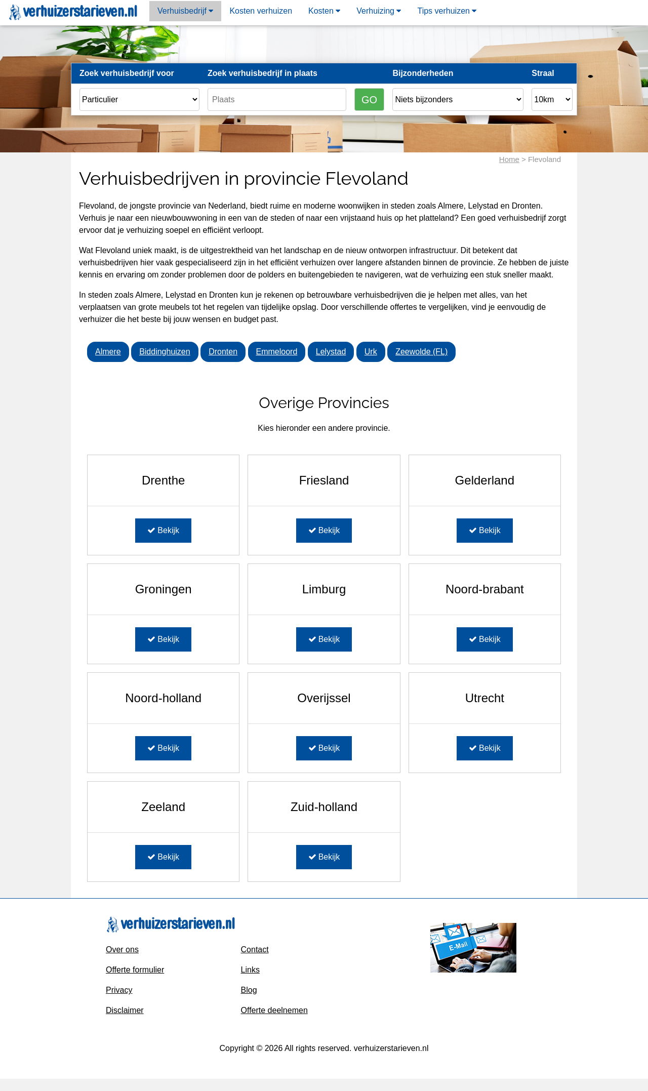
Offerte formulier (135, 969)
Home (509, 159)
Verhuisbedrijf (185, 11)
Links (250, 969)
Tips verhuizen (446, 11)
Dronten (223, 351)
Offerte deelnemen (274, 1010)
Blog (249, 990)
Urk (370, 351)
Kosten (324, 11)
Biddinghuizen (164, 351)
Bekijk (163, 530)
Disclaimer (125, 1010)
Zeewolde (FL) (421, 351)
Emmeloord (277, 351)
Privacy (119, 990)
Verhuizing (378, 11)
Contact (255, 949)
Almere (108, 351)
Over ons (122, 949)
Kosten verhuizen (260, 11)
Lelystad (331, 351)
